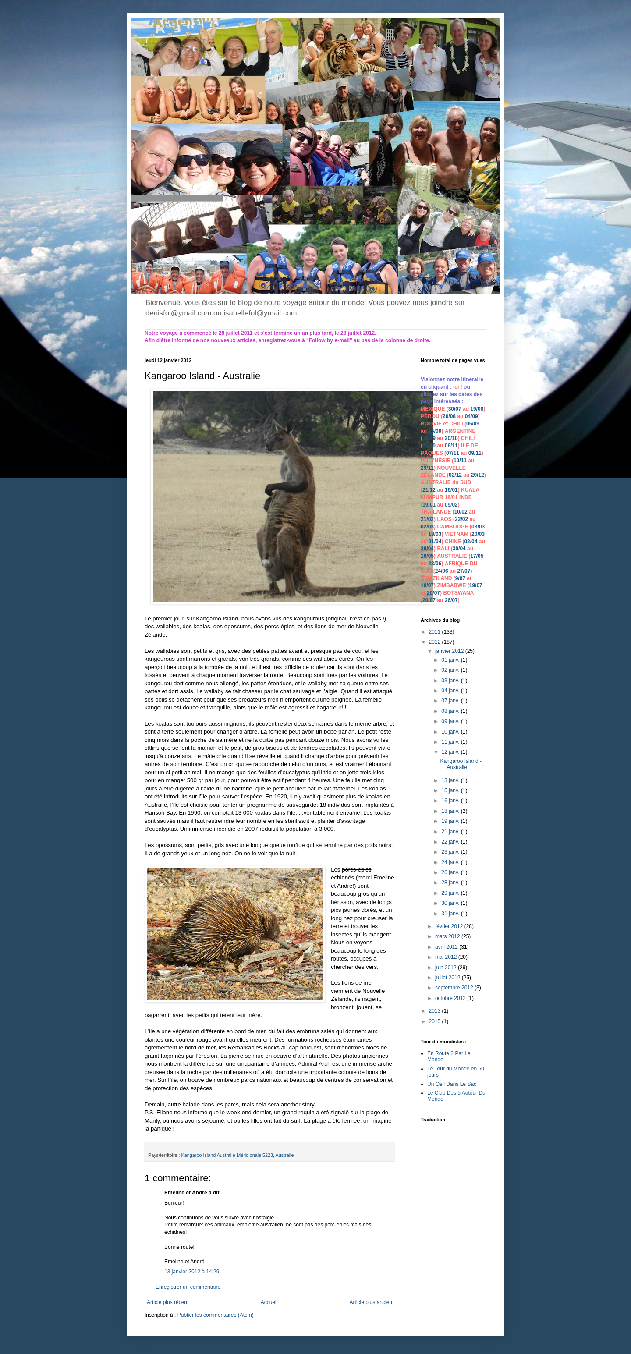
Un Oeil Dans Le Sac (451, 1084)
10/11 (460, 460)
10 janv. (451, 732)
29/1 (426, 468)
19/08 (476, 409)
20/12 (477, 475)
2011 (435, 632)
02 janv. (451, 670)
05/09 (472, 424)
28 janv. (451, 882)
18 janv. (451, 811)
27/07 (463, 571)
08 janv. (451, 711)
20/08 (449, 416)
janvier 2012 (450, 651)
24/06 (441, 571)
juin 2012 (446, 967)
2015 (435, 1021)
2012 (435, 642)
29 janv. (451, 893)
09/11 (475, 453)
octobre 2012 (451, 998)
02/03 (427, 527)
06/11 (451, 446)
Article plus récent (167, 1302)
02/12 (455, 475)
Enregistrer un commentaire (188, 1287)
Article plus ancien (371, 1302)
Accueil (269, 1302)
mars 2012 (448, 936)
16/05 (427, 556)
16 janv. (451, 801)
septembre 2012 (455, 988)
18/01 (451, 497)
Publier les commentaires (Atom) (215, 1315)
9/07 (460, 578)
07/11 (452, 453)
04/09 (471, 416)
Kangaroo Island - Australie (461, 764)
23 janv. (451, 852)
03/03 (478, 527)
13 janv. (451, 780)
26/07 (451, 600)
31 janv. (451, 914)
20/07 (433, 593)
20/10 (451, 438)
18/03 (434, 534)
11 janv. (451, 742)
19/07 (475, 585)
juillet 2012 (448, 978)
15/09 (434, 431)
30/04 (459, 549)
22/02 (461, 519)
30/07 (454, 409)
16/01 (451, 490)
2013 (435, 1011)
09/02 (451, 505)
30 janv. (451, 903)
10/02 (461, 512)
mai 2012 (446, 957)
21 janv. (451, 832)
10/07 (427, 585)
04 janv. (451, 691)
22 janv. (451, 842)
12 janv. (451, 752)
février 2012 (449, 926)
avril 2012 (447, 947)
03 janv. (451, 680)
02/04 (470, 542)
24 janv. (451, 862)
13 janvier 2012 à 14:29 (191, 1272)
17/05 (476, 556)
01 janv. (451, 660)
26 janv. (451, 872)
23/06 (434, 563)
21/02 (427, 519)
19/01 (429, 505)
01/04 (434, 542)
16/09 (429, 438)
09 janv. (451, 721)
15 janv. (451, 790)
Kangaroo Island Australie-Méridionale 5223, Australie (237, 1155)
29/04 (427, 549)
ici (457, 387)
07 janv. (451, 701)
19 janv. (451, 821)
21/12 (429, 490)
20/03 (478, 534)
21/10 (429, 446)
